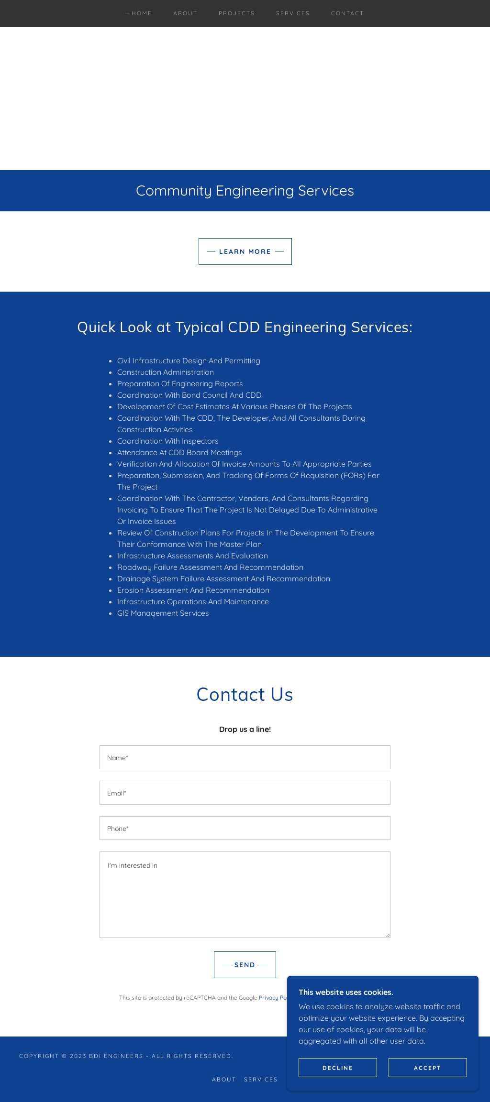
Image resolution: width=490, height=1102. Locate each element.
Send (245, 964)
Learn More (245, 251)
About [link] (185, 13)
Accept (428, 1067)
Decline (338, 1067)
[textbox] (245, 757)
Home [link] (142, 13)
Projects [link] (237, 13)
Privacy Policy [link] (277, 997)
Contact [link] (347, 13)
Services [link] (293, 13)
